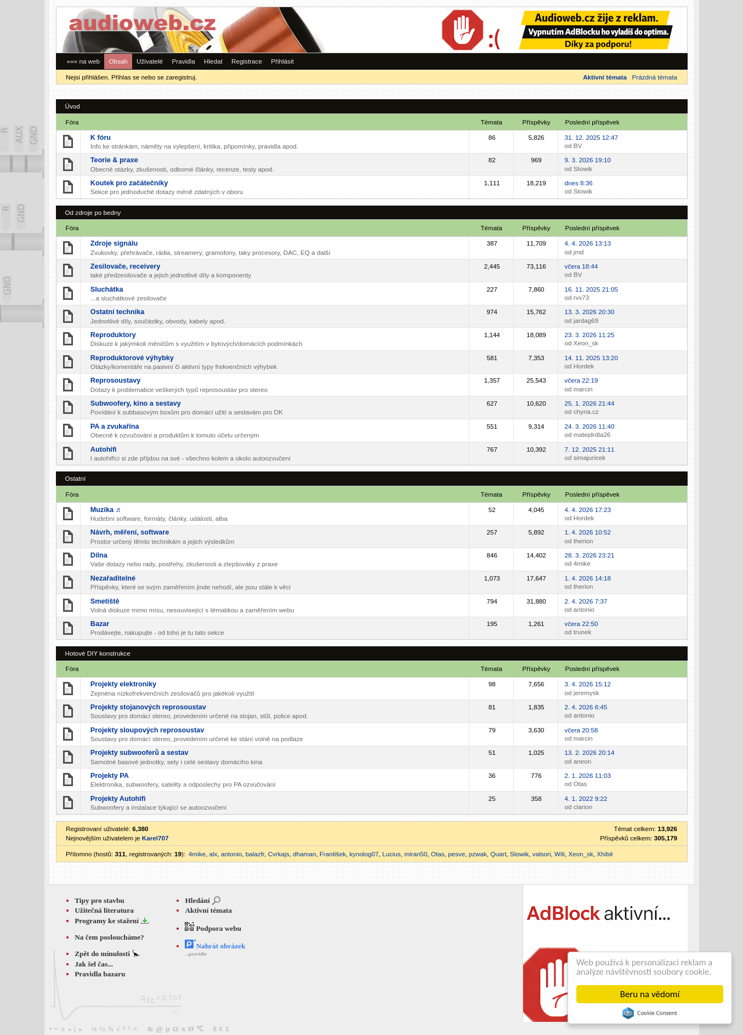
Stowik (519, 853)
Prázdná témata (654, 77)
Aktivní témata (208, 910)
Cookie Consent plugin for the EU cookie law (649, 1013)
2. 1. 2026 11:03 (588, 775)
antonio (231, 853)
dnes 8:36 (579, 182)
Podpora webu (213, 928)
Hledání (197, 900)
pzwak (478, 853)
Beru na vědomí (650, 994)
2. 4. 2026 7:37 (586, 601)
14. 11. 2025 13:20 (591, 357)
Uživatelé (150, 61)
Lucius (391, 853)
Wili (559, 853)
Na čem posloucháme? (109, 937)
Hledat (213, 61)
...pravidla (195, 954)
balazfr (255, 853)
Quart (498, 853)
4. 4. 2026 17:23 (588, 509)
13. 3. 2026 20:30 (590, 311)
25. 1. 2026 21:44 (590, 403)
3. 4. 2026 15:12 (588, 683)
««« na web (83, 61)
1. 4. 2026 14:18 (588, 578)
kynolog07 (363, 853)
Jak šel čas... (94, 964)
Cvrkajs (279, 853)
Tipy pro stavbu (99, 900)
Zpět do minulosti (103, 953)
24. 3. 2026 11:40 (590, 426)
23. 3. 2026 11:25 (590, 334)
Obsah (118, 61)
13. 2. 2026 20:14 (590, 752)
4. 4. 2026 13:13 (588, 243)
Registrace (246, 61)
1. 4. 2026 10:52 (588, 532)
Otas (438, 853)
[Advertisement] (536, 30)
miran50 (415, 853)
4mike (197, 853)
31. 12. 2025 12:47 (591, 137)
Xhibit (604, 853)
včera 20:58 (581, 729)
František (333, 853)
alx (213, 853)
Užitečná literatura (104, 910)
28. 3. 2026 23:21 (590, 555)
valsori (541, 853)
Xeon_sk (580, 853)
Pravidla (183, 61)
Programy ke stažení (107, 921)
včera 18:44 (581, 266)
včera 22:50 (581, 623)
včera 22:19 (581, 380)
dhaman (304, 853)
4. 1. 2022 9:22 (586, 798)
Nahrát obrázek (215, 946)
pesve (456, 853)
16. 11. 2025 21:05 (591, 289)
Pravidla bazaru (100, 974)
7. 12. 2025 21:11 (590, 449)
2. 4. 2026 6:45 (586, 706)
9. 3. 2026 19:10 (588, 159)
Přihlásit (282, 61)
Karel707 (155, 837)
